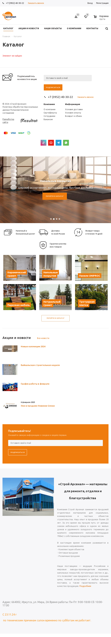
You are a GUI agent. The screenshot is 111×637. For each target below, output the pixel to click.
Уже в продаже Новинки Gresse (38, 406)
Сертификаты (50, 113)
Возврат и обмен (73, 116)
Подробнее (85, 586)
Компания (49, 104)
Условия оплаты (73, 113)
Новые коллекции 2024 (33, 346)
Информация (72, 104)
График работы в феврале (35, 384)
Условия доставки (74, 109)
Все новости (43, 338)
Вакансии (48, 119)
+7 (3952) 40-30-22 (15, 3)
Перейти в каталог (55, 196)
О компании (49, 109)
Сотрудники (49, 116)
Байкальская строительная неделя (40, 365)
